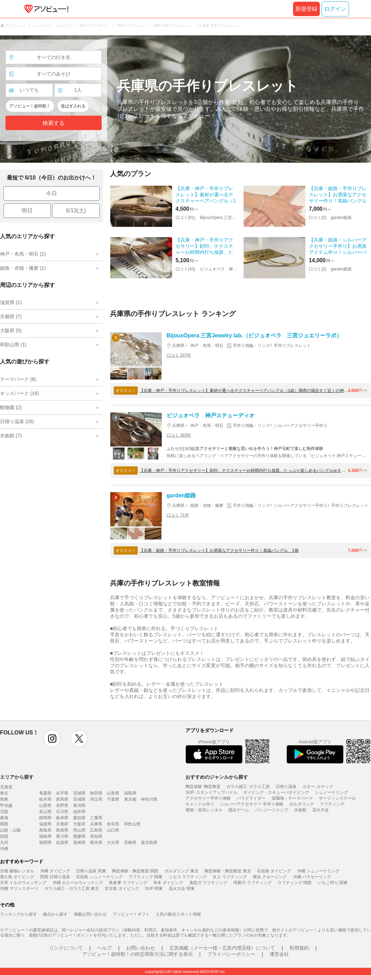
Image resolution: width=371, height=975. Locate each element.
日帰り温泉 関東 (91, 871)
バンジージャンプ (271, 810)
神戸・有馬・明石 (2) (23, 254)
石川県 (62, 811)
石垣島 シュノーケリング (99, 876)
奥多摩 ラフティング (128, 882)
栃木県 (45, 799)
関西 (4, 824)
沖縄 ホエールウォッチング (78, 882)
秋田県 (96, 793)
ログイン (335, 9)
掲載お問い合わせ (90, 914)
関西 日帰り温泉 (55, 876)
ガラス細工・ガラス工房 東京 (71, 888)
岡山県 (79, 830)
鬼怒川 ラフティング (208, 882)
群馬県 (62, 799)
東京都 (130, 799)
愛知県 (79, 817)
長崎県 (79, 842)
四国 (4, 836)
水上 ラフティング (230, 876)
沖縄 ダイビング (55, 871)
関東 (4, 799)
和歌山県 (132, 824)
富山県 (45, 811)
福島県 (130, 793)
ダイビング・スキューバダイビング (276, 792)
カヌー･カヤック (317, 786)
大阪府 (79, 824)
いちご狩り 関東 (333, 882)
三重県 (96, 817)
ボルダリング (301, 804)
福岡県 (45, 842)
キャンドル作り (200, 804)
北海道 (6, 787)
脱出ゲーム (238, 810)
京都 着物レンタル (17, 871)
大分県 (113, 842)
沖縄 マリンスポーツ (19, 888)
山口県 (113, 830)
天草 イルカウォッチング (23, 882)
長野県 (62, 805)
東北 (4, 793)
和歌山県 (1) (13, 344)
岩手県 (62, 793)
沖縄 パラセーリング (312, 876)
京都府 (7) (11, 316)
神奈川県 (149, 799)
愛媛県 (79, 836)
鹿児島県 (149, 842)
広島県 (96, 830)
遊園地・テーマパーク (292, 798)
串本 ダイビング (168, 882)
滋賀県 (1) (11, 302)
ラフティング (332, 804)
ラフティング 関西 (295, 882)
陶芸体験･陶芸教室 (203, 786)
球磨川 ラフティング (252, 882)
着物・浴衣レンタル (204, 810)
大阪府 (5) (11, 330)
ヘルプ (104, 948)
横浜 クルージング (270, 876)
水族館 (300, 810)
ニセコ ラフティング (188, 876)
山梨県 (45, 805)
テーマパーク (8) (18, 379)
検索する (54, 123)
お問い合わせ (140, 948)
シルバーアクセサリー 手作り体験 (251, 804)
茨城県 (79, 799)
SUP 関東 (154, 888)
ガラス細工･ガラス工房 (248, 786)
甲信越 (6, 805)
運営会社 (279, 954)
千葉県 (113, 799)
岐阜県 (62, 817)
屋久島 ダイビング (17, 876)
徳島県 (45, 836)
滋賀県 (45, 824)
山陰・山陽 (10, 830)
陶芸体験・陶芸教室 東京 (227, 871)
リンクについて (66, 948)
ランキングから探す (18, 914)
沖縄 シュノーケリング (318, 871)
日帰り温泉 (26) (17, 421)
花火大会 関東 (181, 888)
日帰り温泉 (286, 786)
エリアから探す (17, 777)
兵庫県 (96, 824)
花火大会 (320, 810)
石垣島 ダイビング (274, 871)
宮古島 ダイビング (122, 888)
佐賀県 (62, 842)
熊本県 (96, 842)
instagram (52, 738)
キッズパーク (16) (19, 393)
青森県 (45, 793)
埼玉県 (96, 799)
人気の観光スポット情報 (178, 914)
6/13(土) (76, 210)
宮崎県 (130, 842)
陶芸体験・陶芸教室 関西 (135, 871)
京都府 (62, 824)
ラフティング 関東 (145, 876)
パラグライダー (251, 798)
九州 (4, 842)
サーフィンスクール (337, 798)
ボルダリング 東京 (182, 871)
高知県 (96, 836)
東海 (4, 817)
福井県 (79, 811)
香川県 (62, 836)
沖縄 (4, 848)
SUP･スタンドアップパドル (211, 792)
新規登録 (306, 9)
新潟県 (79, 805)
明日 (27, 210)
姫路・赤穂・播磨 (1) (23, 268)
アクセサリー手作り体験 (208, 798)
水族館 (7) (11, 435)
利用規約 (299, 948)
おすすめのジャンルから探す (217, 777)
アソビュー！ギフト (131, 914)
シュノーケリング (331, 792)
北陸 (4, 811)
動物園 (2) (11, 407)
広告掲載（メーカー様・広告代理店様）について (222, 948)
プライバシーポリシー (231, 954)
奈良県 (113, 824)
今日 (51, 193)
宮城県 (79, 793)
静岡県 (45, 817)
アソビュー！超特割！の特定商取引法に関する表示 (137, 954)
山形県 (113, 793)
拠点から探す (55, 914)
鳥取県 (45, 830)
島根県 (62, 830)
